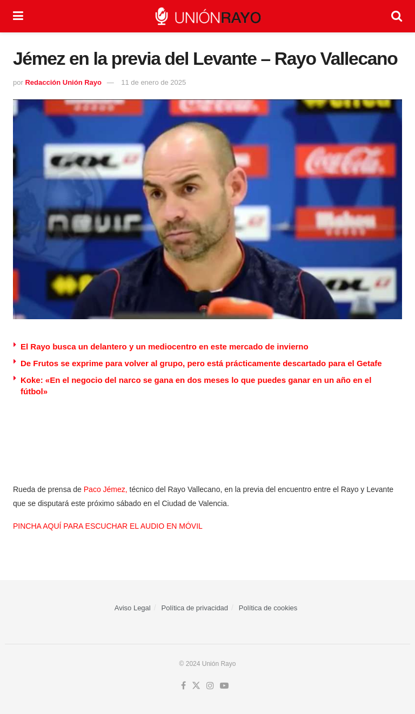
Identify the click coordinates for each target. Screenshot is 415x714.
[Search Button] (396, 16)
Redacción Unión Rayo (63, 82)
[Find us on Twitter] (196, 686)
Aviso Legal (133, 608)
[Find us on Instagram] (210, 686)
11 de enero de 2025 (153, 82)
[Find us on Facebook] (183, 686)
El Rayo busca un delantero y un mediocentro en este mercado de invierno (165, 346)
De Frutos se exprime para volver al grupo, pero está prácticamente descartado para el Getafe (201, 363)
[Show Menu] (18, 16)
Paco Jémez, (106, 489)
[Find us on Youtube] (224, 686)
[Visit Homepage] (207, 16)
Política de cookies (268, 608)
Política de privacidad (195, 608)
